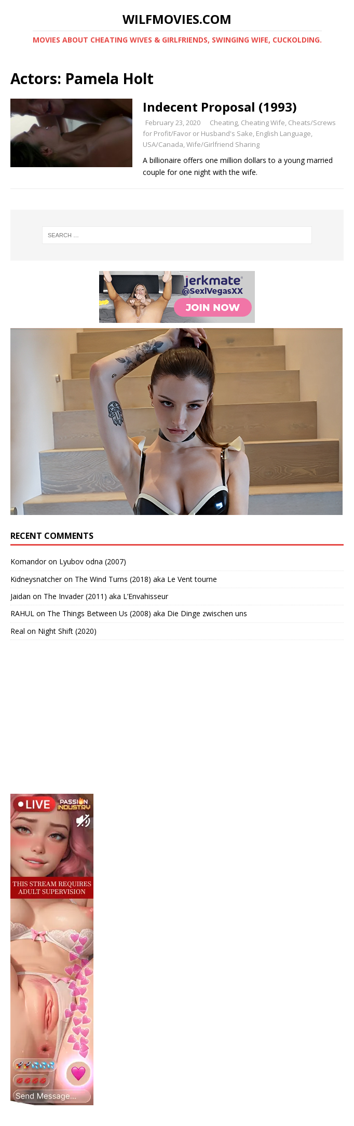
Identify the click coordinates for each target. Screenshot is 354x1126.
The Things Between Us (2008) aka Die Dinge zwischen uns (147, 613)
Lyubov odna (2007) (92, 561)
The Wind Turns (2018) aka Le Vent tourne (146, 579)
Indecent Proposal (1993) (220, 106)
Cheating (224, 122)
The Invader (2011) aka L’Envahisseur (106, 596)
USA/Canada (163, 144)
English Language (283, 133)
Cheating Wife (263, 122)
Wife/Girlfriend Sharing (223, 144)
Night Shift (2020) (67, 631)
